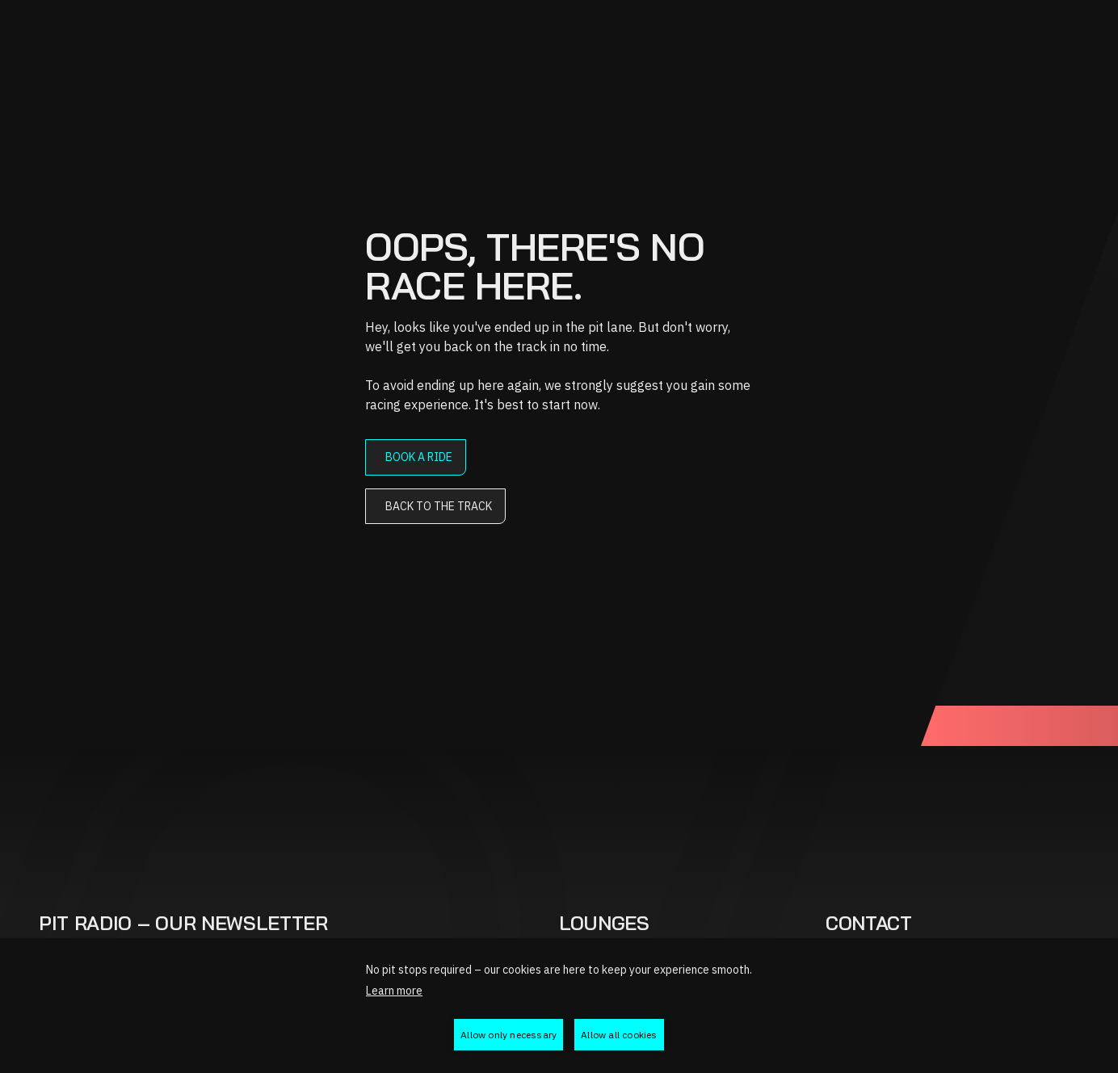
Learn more (394, 990)
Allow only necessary (508, 1035)
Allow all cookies (619, 1035)
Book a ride (418, 457)
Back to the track (438, 506)
